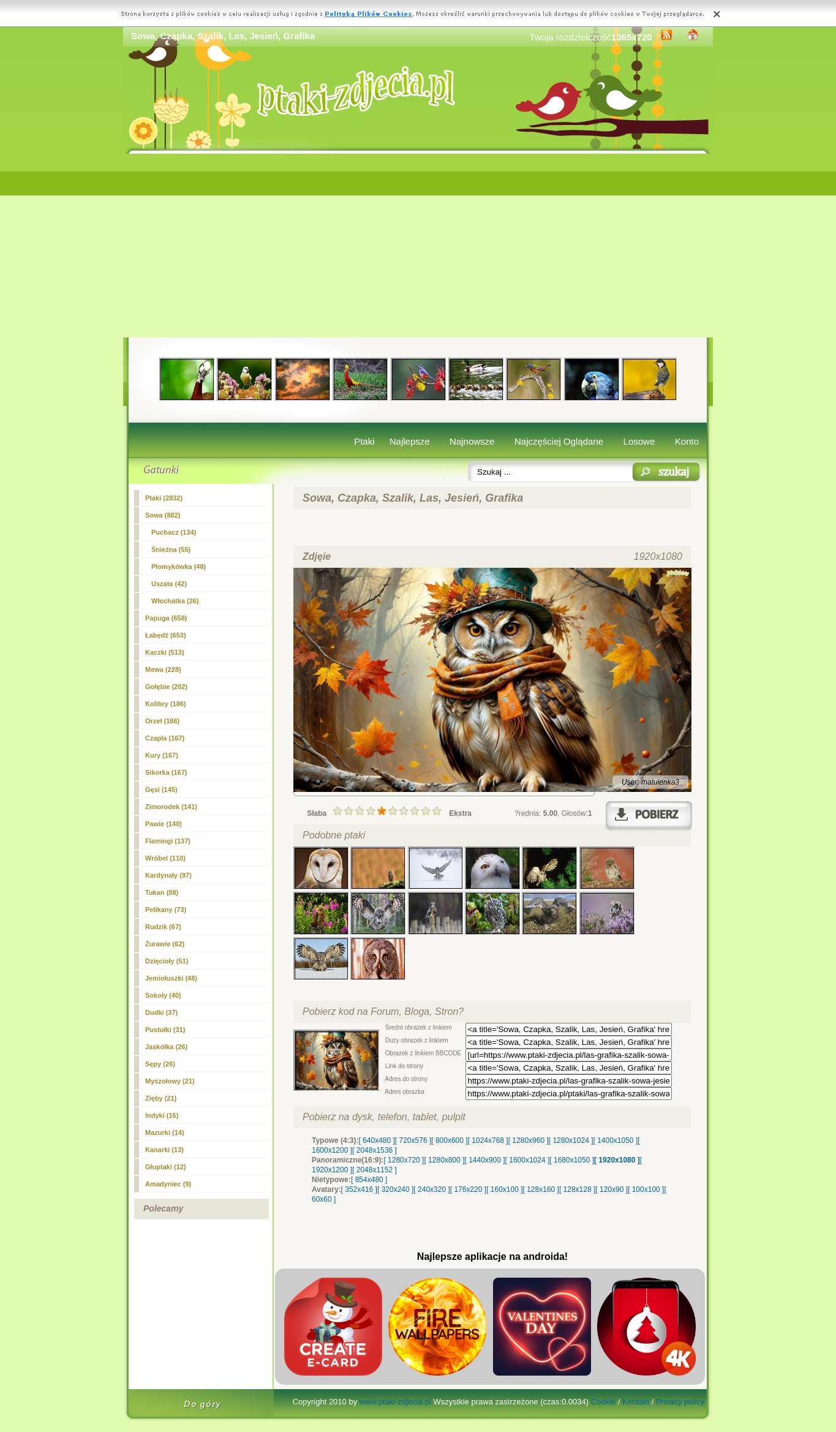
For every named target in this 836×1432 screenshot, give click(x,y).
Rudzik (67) (163, 926)
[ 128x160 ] (541, 1189)
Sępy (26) (160, 1064)
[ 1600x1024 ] (527, 1160)
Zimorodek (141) (171, 806)
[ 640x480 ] (376, 1140)
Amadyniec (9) (168, 1184)
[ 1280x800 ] (444, 1160)
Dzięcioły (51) (166, 961)
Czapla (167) (164, 738)
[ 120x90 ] (611, 1189)
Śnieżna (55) (170, 549)
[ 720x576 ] (413, 1140)
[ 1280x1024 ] (571, 1140)
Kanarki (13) (164, 1149)
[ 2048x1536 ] (374, 1150)
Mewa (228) (163, 669)
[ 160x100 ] (504, 1189)
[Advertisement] (418, 245)
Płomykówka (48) (178, 566)
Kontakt (635, 1401)
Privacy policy (680, 1401)
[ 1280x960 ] (528, 1140)
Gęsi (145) (161, 789)
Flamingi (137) (167, 841)
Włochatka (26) (175, 601)
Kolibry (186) (165, 703)
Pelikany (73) (165, 909)
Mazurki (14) (164, 1132)
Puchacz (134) (173, 532)
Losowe (639, 441)
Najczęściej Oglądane (558, 441)
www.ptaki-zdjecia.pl (395, 1401)
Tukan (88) (161, 892)
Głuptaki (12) (165, 1166)
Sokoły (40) (163, 995)
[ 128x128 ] (577, 1189)
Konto (687, 441)
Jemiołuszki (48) (171, 978)
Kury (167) (161, 755)
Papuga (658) (166, 618)
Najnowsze (472, 441)
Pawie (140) (163, 823)
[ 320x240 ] (395, 1189)
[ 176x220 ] (468, 1189)
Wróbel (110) (165, 858)
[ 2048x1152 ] (374, 1170)
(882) (162, 515)
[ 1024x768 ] (488, 1140)
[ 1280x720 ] (403, 1160)
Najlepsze (410, 441)
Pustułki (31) (165, 1029)
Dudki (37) (161, 1012)
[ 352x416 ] (359, 1189)
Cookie (603, 1401)
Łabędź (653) (165, 635)
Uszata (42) (169, 583)
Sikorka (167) (166, 772)
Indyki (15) (161, 1115)
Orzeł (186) (162, 721)
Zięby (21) (160, 1098)
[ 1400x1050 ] (615, 1140)
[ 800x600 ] (449, 1140)
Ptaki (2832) (164, 498)
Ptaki (364, 441)
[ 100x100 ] (646, 1189)
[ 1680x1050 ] (571, 1160)
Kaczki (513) (164, 652)
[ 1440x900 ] (485, 1160)
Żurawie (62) (164, 944)
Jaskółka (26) (166, 1046)
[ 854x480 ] (369, 1179)
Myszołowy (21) (170, 1081)
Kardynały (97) (168, 875)
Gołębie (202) (166, 686)
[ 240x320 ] (431, 1189)
